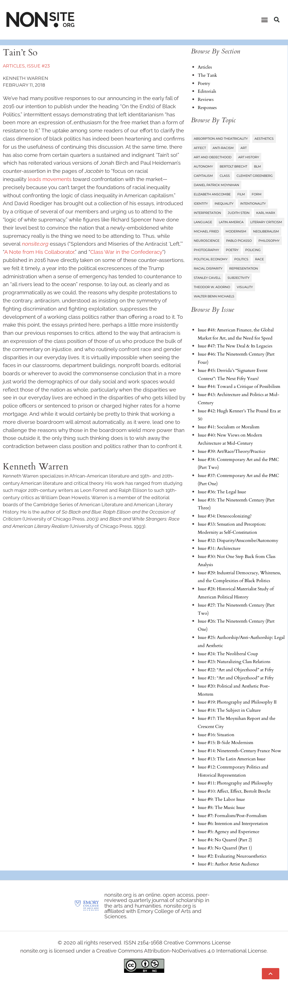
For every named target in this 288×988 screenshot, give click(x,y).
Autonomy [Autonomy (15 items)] (203, 166)
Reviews (205, 99)
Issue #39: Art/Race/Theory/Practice (232, 451)
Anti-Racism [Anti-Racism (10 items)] (223, 148)
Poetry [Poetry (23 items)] (232, 250)
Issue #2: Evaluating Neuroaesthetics (232, 856)
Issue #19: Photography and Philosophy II (237, 702)
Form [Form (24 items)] (257, 194)
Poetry (204, 83)
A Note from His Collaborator (39, 252)
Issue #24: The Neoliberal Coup (228, 654)
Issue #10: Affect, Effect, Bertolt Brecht (234, 791)
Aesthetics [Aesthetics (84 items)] (264, 139)
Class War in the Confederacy (126, 252)
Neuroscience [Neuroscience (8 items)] (206, 241)
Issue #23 (38, 66)
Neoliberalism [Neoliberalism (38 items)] (266, 231)
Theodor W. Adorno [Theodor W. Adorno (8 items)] (212, 287)
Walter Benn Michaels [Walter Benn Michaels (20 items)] (214, 296)
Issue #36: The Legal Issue (222, 492)
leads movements (49, 179)
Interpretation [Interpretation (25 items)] (207, 213)
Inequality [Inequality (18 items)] (224, 203)
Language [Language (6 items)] (203, 222)
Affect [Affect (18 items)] (200, 148)
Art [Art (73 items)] (243, 148)
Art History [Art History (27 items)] (248, 157)
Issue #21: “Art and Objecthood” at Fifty (236, 678)
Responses (207, 108)
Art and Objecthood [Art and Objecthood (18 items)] (212, 157)
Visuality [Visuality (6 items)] (245, 287)
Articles (14, 66)
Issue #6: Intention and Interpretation (233, 823)
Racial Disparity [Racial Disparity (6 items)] (208, 268)
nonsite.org (35, 244)
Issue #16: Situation (216, 735)
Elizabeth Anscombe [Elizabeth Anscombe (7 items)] (212, 194)
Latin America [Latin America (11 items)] (231, 222)
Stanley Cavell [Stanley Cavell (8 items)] (207, 278)
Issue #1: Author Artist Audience (228, 864)
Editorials (207, 91)
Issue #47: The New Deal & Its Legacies (235, 346)
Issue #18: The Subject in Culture (229, 710)
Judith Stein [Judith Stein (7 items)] (238, 213)
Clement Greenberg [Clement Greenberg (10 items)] (255, 176)
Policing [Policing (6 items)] (253, 250)
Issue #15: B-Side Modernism (225, 743)
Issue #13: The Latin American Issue (232, 759)
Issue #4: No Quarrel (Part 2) (225, 840)
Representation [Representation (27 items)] (243, 268)
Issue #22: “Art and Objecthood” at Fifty (236, 670)
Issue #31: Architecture (219, 548)
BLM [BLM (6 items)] (257, 166)
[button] (264, 19)
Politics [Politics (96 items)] (241, 259)
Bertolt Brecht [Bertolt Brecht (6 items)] (233, 166)
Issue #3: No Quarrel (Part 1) (225, 848)
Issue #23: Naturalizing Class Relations (234, 662)
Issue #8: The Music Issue (221, 807)
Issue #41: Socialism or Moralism (229, 427)
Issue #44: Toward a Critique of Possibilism (239, 386)
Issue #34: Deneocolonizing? (225, 516)
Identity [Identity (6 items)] (201, 203)
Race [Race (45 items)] (259, 259)
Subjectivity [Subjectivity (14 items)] (238, 278)
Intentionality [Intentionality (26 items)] (253, 203)
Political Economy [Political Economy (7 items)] (211, 259)
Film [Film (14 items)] (241, 194)
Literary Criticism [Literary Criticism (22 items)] (266, 222)
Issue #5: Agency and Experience (228, 832)
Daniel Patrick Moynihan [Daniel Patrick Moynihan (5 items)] (216, 185)
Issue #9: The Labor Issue (221, 799)
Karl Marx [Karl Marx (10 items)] (265, 213)
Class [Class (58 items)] (225, 176)
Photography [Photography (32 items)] (206, 250)
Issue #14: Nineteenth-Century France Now (239, 751)
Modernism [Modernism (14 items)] (236, 231)
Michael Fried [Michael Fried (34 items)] (206, 231)
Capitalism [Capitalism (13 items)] (203, 176)
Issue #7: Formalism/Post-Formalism (232, 816)
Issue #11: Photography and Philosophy (235, 783)
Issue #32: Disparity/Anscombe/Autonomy (238, 540)
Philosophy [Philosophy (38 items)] (269, 241)
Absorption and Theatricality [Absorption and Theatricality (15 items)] (221, 139)
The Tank (207, 75)
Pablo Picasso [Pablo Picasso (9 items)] (239, 241)
